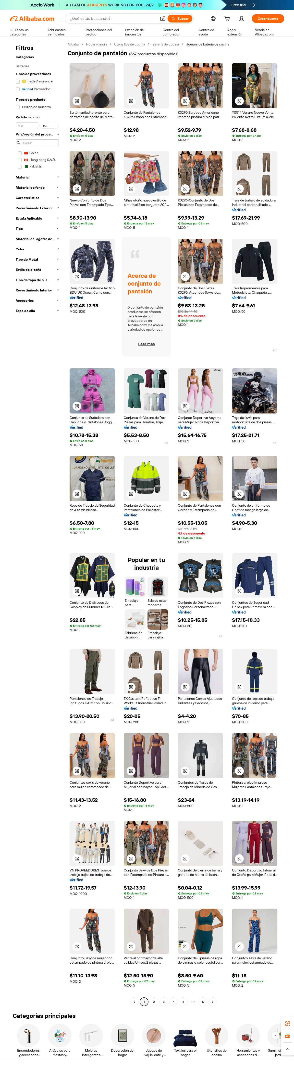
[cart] (228, 19)
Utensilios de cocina (129, 44)
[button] (163, 19)
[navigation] (37, 523)
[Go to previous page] (134, 1001)
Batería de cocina (165, 44)
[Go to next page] (212, 1001)
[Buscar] (180, 18)
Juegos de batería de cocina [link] (207, 44)
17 (203, 1001)
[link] (287, 1023)
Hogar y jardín (96, 44)
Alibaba (73, 44)
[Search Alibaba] (113, 18)
